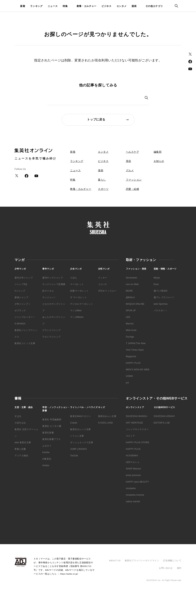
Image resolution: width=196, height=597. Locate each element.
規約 (179, 568)
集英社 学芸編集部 (51, 419)
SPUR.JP (131, 310)
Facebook (190, 61)
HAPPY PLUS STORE (137, 442)
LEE (128, 317)
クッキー (102, 277)
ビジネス (107, 6)
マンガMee (76, 310)
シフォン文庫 (77, 436)
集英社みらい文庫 (107, 416)
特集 (65, 6)
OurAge (130, 336)
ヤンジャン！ (49, 297)
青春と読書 (20, 449)
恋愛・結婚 (132, 189)
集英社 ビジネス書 (51, 426)
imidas (45, 465)
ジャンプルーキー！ (25, 317)
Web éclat (131, 330)
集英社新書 (48, 432)
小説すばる (20, 423)
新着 (22, 6)
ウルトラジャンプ (51, 336)
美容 (128, 161)
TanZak (74, 455)
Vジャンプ (20, 291)
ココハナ (102, 284)
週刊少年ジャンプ (24, 277)
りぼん (73, 277)
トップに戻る (96, 119)
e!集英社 (46, 459)
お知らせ (159, 161)
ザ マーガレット (78, 297)
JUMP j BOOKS (78, 449)
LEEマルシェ (133, 462)
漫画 (134, 6)
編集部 (158, 151)
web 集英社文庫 (23, 442)
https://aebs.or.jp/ (69, 574)
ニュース (53, 6)
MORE (129, 291)
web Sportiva (161, 304)
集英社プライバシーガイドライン (142, 560)
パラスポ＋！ (160, 310)
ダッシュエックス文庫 (81, 442)
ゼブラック (20, 310)
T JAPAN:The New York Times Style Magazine (136, 350)
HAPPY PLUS (133, 363)
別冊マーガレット (79, 291)
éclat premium (133, 475)
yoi (127, 382)
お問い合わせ (166, 568)
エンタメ (122, 6)
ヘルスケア (132, 151)
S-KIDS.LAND (105, 423)
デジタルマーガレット (81, 304)
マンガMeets (76, 317)
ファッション (134, 179)
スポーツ (103, 189)
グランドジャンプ (51, 330)
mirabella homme (135, 495)
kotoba (46, 452)
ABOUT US (114, 560)
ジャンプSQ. (21, 284)
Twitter (190, 54)
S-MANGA (20, 323)
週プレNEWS (160, 291)
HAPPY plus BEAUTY (137, 482)
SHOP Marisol (133, 468)
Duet (156, 284)
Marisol (130, 323)
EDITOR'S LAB (162, 423)
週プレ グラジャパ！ (164, 297)
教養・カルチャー (86, 6)
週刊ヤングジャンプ (52, 277)
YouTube (190, 69)
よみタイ (46, 445)
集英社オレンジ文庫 (80, 429)
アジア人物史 (21, 455)
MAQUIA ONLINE (135, 304)
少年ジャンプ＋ (23, 304)
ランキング (36, 6)
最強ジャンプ (21, 297)
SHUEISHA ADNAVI (164, 416)
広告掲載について (172, 560)
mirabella (131, 488)
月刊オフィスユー (107, 291)
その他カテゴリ (154, 6)
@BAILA (130, 297)
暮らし (102, 179)
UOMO (129, 376)
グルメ (130, 170)
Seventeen (131, 277)
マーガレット (77, 284)
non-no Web (132, 284)
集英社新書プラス (51, 439)
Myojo (157, 277)
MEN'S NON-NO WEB (137, 369)
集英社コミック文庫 (25, 343)
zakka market (133, 501)
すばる (18, 416)
